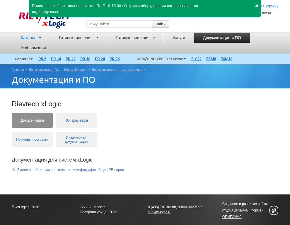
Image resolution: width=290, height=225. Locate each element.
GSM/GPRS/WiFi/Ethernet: (161, 59)
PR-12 (71, 59)
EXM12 (226, 59)
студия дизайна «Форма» (243, 210)
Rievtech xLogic (75, 69)
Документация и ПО (44, 69)
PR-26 (115, 59)
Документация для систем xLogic (117, 69)
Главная (18, 69)
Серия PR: (24, 59)
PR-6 (42, 59)
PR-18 (85, 59)
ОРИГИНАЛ (232, 217)
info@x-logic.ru (159, 212)
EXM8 (211, 59)
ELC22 (196, 59)
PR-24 (100, 59)
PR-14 (56, 59)
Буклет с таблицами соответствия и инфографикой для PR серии (68, 170)
